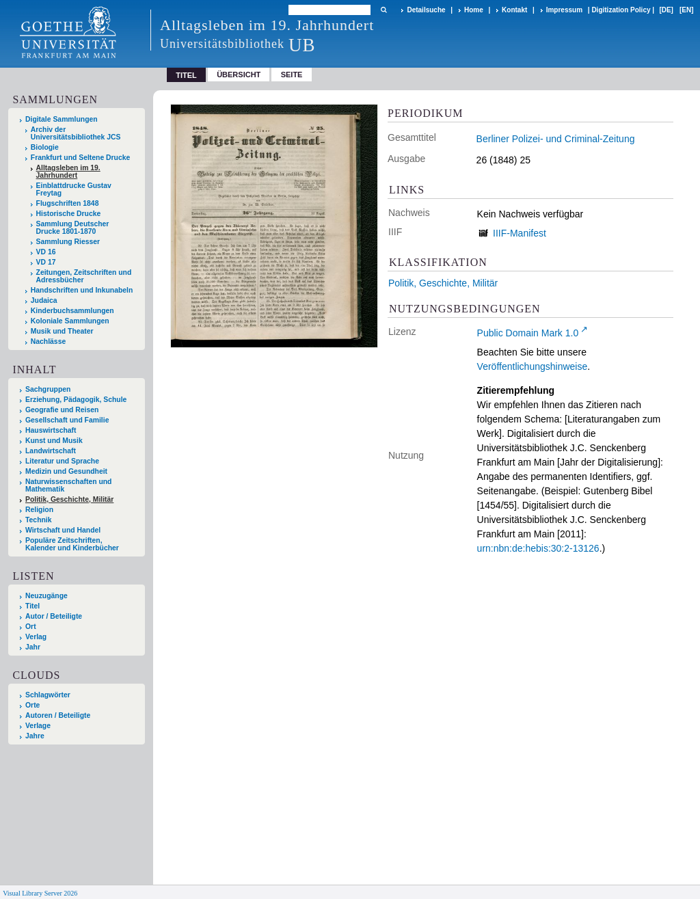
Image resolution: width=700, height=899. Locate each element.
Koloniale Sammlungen (70, 321)
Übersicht (238, 74)
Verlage (38, 725)
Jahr (32, 647)
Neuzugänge (46, 596)
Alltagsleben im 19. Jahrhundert (68, 171)
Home (473, 10)
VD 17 (46, 262)
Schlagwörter (47, 695)
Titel (32, 606)
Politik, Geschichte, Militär (443, 283)
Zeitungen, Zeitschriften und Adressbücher (84, 276)
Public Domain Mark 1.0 (528, 332)
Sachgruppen (47, 389)
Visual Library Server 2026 (40, 893)
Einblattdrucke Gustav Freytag (73, 189)
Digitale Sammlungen (61, 119)
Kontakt (514, 10)
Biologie (45, 147)
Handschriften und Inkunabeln (82, 290)
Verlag (35, 637)
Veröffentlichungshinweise (532, 366)
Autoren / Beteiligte (57, 715)
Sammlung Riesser (68, 241)
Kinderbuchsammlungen (72, 310)
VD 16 (46, 252)
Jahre (34, 736)
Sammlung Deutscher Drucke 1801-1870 (72, 227)
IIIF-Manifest (519, 233)
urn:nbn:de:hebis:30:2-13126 (538, 548)
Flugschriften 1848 (67, 203)
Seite (292, 74)
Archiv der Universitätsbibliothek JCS (76, 133)
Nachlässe (48, 341)
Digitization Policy (620, 10)
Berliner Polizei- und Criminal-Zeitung (555, 138)
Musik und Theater (62, 331)
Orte (32, 705)
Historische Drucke (68, 213)
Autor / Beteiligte (53, 616)
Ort (30, 626)
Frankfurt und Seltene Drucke (81, 157)
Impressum (564, 10)
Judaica (44, 300)
